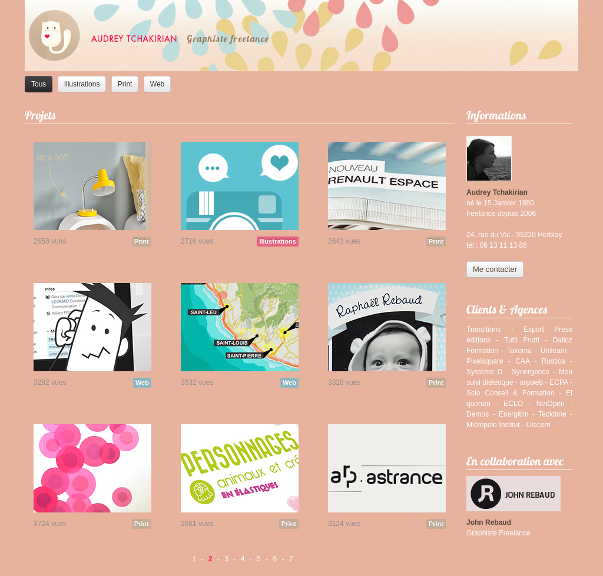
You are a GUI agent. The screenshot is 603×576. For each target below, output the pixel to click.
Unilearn (554, 351)
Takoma (519, 351)
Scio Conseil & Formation (510, 393)
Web (157, 84)
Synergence (530, 372)
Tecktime (552, 414)
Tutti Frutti (521, 340)
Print (125, 84)
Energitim (514, 414)
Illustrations (82, 84)
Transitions (483, 329)
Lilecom (538, 425)
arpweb (531, 382)
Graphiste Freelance (498, 533)
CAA (522, 361)
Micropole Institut (493, 425)
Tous (38, 84)
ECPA (558, 382)
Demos (477, 414)
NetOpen (550, 403)
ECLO (513, 403)
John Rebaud (488, 522)
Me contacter (495, 269)
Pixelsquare (484, 361)
